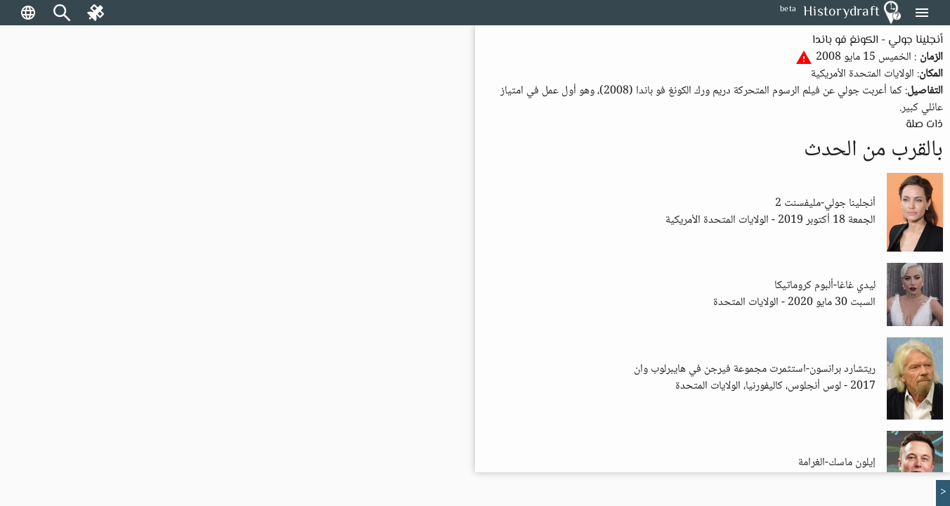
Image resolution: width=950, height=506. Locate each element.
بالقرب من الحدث (873, 150)
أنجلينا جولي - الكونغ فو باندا (877, 40)
